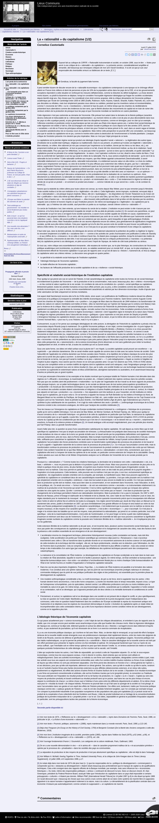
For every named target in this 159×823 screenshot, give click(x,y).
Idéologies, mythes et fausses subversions (61, 29)
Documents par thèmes (108, 26)
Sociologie (10, 71)
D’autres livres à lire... (17, 287)
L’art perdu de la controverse (16, 82)
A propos (15, 26)
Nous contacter (115, 817)
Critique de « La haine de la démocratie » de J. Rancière (16, 98)
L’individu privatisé (13, 136)
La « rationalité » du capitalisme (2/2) (17, 84)
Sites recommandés (82, 817)
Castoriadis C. (11, 50)
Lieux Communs (48, 3)
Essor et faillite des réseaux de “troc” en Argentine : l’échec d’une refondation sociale (17, 102)
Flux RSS (46, 817)
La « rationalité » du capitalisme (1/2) (38, 32)
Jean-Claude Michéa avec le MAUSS (16, 130)
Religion (9, 66)
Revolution (10, 69)
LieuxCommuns (150, 49)
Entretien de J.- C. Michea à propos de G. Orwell (16, 122)
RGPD (9, 817)
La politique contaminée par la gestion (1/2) (17, 111)
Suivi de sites (100, 817)
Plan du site (21, 817)
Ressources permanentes (77, 26)
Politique (9, 64)
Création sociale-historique (16, 52)
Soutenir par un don (151, 812)
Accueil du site (10, 29)
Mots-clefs (33, 817)
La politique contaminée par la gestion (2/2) (17, 107)
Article (8, 48)
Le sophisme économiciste (15, 114)
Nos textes (46, 26)
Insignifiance (10, 59)
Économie (9, 55)
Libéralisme (10, 62)
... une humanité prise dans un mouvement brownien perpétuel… (17, 93)
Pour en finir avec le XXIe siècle (17, 134)
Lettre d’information (61, 817)
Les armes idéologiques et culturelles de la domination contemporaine (16, 118)
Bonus (6, 248)
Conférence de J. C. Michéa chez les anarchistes (18, 126)
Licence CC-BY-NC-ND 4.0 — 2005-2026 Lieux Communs (128, 815)
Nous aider (131, 817)
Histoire (8, 57)
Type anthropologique (14, 73)
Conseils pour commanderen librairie (17, 282)
